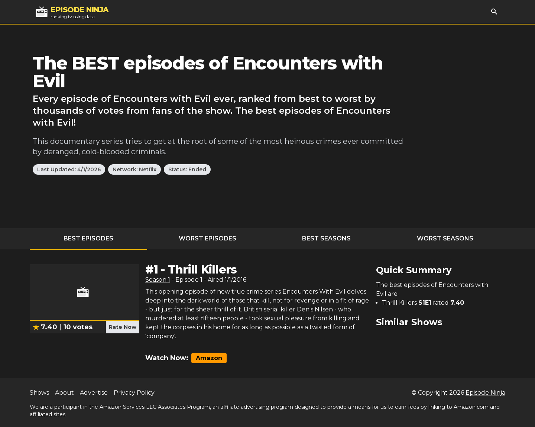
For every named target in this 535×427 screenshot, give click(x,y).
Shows (39, 392)
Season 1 (157, 279)
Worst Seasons (445, 238)
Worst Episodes (207, 238)
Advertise (94, 392)
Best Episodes (88, 238)
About (64, 392)
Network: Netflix (134, 169)
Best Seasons (326, 238)
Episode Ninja (485, 392)
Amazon (209, 358)
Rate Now (122, 327)
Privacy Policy (134, 392)
